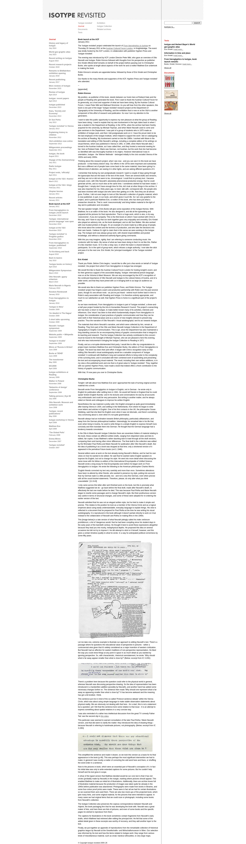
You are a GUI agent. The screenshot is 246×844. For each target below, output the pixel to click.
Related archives (104, 29)
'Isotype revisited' (85, 23)
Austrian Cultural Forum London (119, 48)
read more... (178, 49)
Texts (80, 32)
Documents (83, 29)
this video (105, 716)
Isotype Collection (104, 26)
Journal (81, 26)
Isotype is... (169, 27)
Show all (167, 68)
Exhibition (101, 23)
